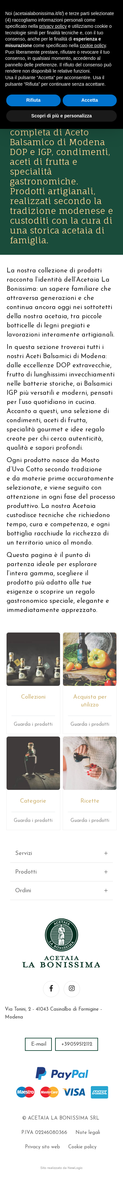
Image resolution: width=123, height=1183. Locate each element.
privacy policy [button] (53, 26)
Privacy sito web (42, 1147)
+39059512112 (76, 1044)
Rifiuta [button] (33, 100)
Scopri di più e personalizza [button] (61, 115)
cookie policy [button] (93, 45)
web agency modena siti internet (61, 1168)
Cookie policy (82, 1147)
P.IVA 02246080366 (44, 1132)
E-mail (39, 1044)
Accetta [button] (89, 100)
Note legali (87, 1132)
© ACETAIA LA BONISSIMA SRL (60, 1118)
